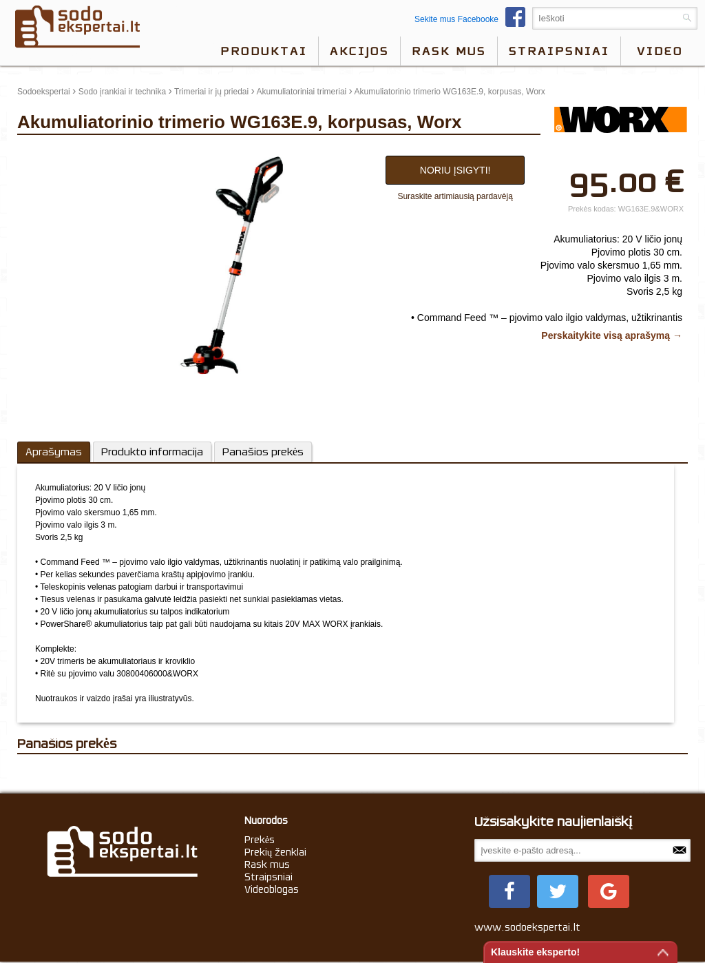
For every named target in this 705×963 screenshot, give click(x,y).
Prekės (259, 839)
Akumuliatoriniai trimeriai (302, 91)
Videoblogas (271, 889)
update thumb (46, 152)
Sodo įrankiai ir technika (122, 91)
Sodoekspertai (43, 91)
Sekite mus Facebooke (473, 19)
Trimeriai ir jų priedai (211, 91)
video (660, 51)
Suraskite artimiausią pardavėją (454, 196)
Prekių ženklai (275, 852)
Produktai (263, 51)
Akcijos (359, 51)
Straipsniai (559, 51)
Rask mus (449, 51)
